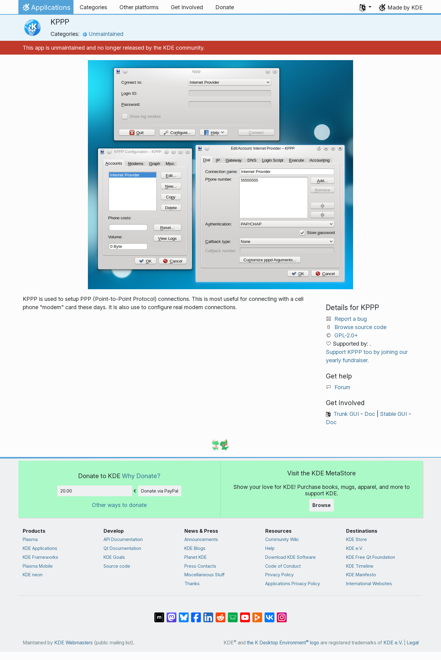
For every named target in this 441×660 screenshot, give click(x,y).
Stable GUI (393, 414)
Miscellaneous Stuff (204, 574)
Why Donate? (141, 476)
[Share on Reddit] (220, 614)
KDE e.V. (354, 548)
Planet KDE (195, 557)
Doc (369, 414)
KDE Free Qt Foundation (370, 557)
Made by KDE (405, 7)
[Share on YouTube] (245, 614)
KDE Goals (114, 557)
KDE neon (33, 574)
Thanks (192, 583)
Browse (321, 505)
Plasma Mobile (38, 566)
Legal (413, 643)
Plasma (30, 539)
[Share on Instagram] (282, 614)
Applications (45, 9)
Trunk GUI (346, 414)
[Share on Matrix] (159, 614)
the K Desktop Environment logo (283, 643)
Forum (342, 387)
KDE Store (356, 539)
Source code (117, 566)
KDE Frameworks (40, 557)
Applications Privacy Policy (292, 583)
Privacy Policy (279, 574)
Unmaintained (102, 34)
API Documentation (123, 539)
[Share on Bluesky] (184, 614)
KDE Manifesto (361, 574)
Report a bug (350, 319)
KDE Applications (40, 548)
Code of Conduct (283, 566)
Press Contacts (200, 566)
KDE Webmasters (73, 643)
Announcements (201, 539)
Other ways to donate (119, 505)
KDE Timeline (359, 566)
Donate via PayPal (159, 490)
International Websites (369, 583)
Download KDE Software (290, 557)
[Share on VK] (269, 614)
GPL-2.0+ (346, 335)
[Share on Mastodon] (171, 614)
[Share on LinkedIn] (208, 614)
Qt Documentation (122, 548)
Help (270, 548)
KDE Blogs (194, 548)
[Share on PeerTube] (257, 614)
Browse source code (360, 327)
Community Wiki (282, 539)
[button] (365, 7)
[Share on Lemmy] (233, 614)
